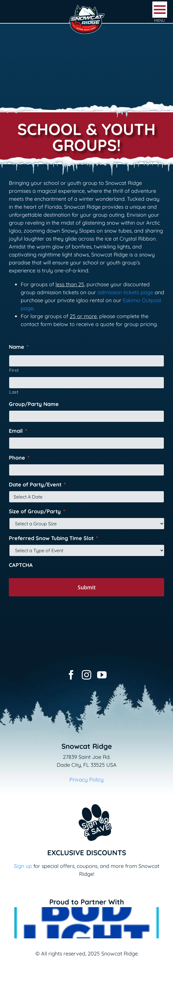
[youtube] (102, 675)
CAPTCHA (21, 565)
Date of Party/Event (37, 484)
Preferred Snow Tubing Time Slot (53, 538)
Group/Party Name (34, 404)
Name (19, 346)
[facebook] (71, 675)
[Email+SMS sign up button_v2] (86, 800)
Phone (19, 457)
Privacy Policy (86, 779)
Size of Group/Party (37, 511)
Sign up (23, 866)
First (14, 370)
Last (14, 392)
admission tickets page (125, 292)
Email (18, 430)
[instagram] (86, 675)
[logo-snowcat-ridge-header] (86, 7)
